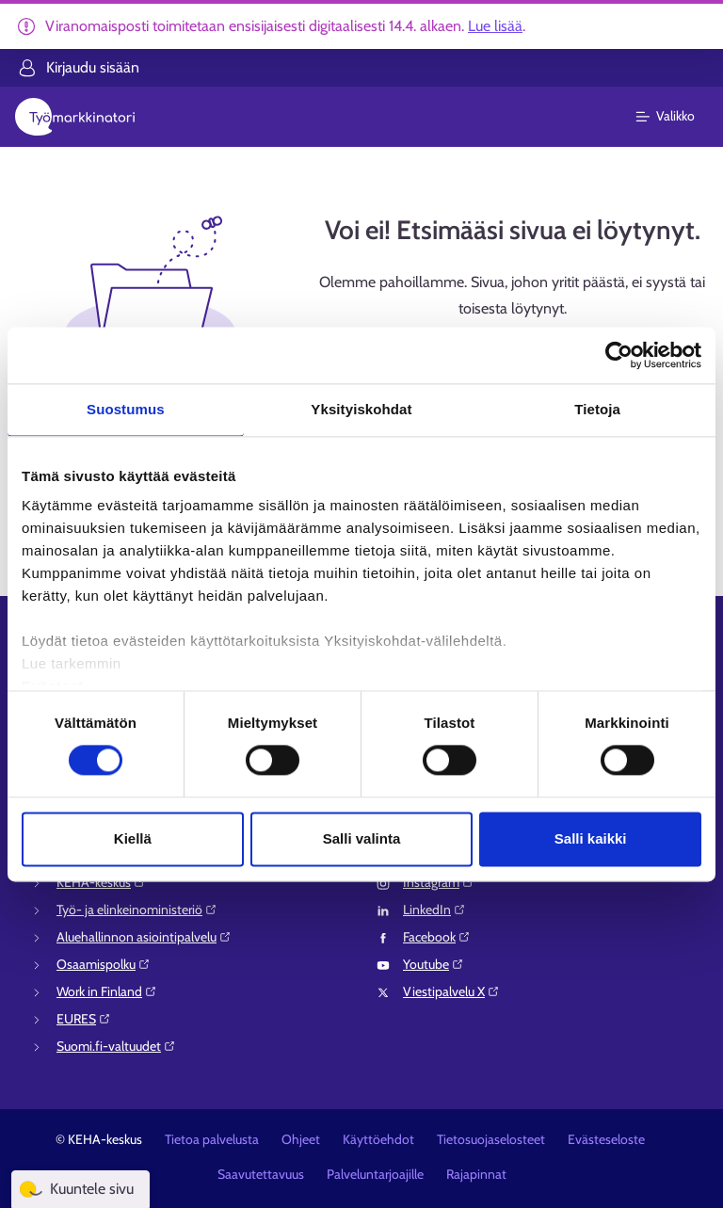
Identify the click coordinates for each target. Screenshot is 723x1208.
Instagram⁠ (438, 882)
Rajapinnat (476, 1174)
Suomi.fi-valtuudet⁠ (116, 1046)
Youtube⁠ (433, 964)
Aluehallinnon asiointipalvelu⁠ (144, 936)
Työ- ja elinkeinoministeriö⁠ (136, 909)
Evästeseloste (606, 1139)
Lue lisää (495, 26)
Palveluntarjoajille (375, 1174)
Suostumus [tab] (126, 409)
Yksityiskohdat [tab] (361, 409)
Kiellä (133, 838)
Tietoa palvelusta (212, 1139)
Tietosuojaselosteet (491, 1139)
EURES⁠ (83, 1018)
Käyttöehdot (378, 1139)
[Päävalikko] (676, 116)
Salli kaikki (590, 838)
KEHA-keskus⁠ (101, 882)
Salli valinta (362, 838)
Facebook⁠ (437, 936)
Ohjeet (300, 1139)
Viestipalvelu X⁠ (451, 991)
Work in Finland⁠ (106, 991)
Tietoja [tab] (597, 409)
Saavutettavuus (260, 1174)
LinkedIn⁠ (434, 909)
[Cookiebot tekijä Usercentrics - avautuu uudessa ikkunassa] (619, 355)
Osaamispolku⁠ (103, 964)
